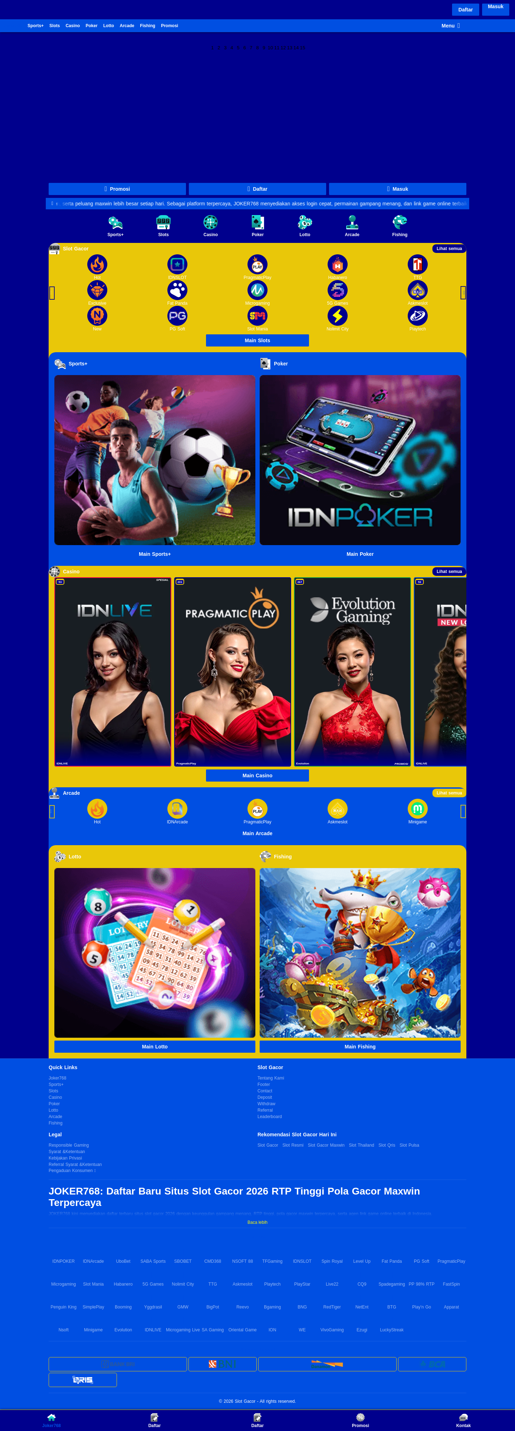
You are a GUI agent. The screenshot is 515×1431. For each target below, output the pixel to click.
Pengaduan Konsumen (71, 1170)
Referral (265, 1110)
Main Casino (257, 775)
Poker (91, 25)
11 (277, 47)
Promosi (169, 25)
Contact (265, 1090)
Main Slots (257, 340)
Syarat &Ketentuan (67, 1151)
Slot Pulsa (409, 1145)
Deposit (265, 1097)
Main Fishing (360, 1046)
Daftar (465, 10)
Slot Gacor (268, 1145)
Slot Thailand (361, 1145)
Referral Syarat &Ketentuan (75, 1164)
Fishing (147, 25)
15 (302, 47)
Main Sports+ (155, 554)
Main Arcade (257, 833)
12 (283, 47)
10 (270, 47)
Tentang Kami (271, 1078)
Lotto (108, 25)
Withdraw (266, 1103)
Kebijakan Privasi (65, 1158)
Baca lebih (257, 1222)
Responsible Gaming (69, 1145)
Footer (264, 1084)
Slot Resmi (293, 1145)
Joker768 (12, 25)
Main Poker (360, 554)
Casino (72, 25)
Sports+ (36, 25)
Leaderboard (270, 1116)
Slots (54, 25)
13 (290, 47)
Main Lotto (155, 1046)
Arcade (127, 25)
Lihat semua (449, 248)
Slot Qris (386, 1145)
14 (296, 47)
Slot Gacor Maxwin (326, 1145)
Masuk (496, 6)
